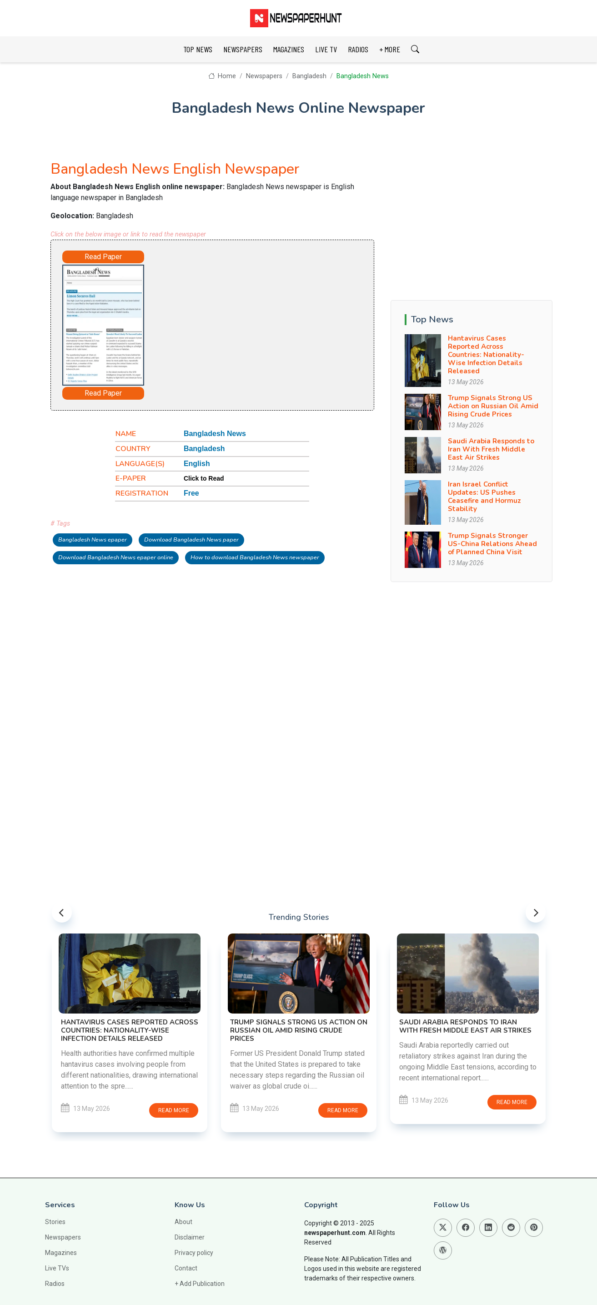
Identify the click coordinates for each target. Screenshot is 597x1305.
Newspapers (264, 76)
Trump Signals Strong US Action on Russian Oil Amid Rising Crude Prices (493, 406)
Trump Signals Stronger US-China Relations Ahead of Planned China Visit (492, 544)
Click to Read (204, 478)
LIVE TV (326, 49)
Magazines (61, 1253)
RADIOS (358, 49)
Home (222, 76)
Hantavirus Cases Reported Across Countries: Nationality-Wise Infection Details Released (486, 355)
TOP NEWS (197, 49)
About (183, 1222)
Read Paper (103, 256)
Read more (173, 1110)
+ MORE (389, 49)
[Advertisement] (248, 321)
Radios (55, 1283)
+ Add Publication (200, 1283)
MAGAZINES (288, 49)
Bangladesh (309, 76)
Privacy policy (194, 1253)
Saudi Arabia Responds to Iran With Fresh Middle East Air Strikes (491, 449)
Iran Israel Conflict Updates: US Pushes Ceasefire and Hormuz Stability (484, 496)
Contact (186, 1268)
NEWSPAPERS (242, 49)
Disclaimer (190, 1237)
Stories (55, 1222)
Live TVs (57, 1268)
